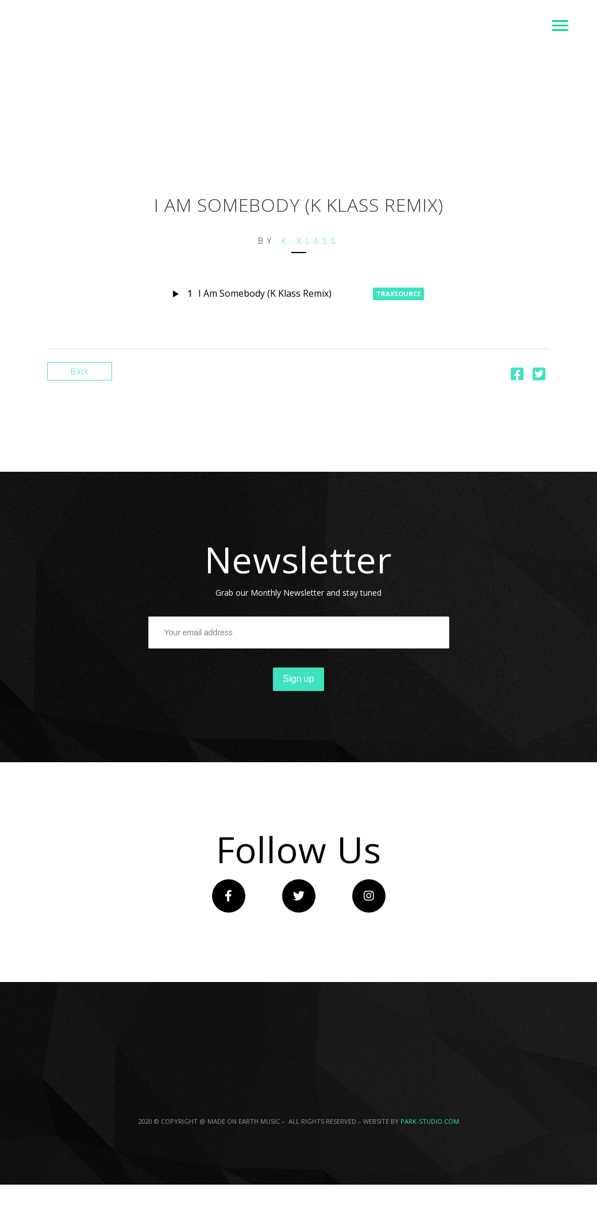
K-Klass (311, 240)
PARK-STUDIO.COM (429, 1121)
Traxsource (398, 293)
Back (79, 371)
